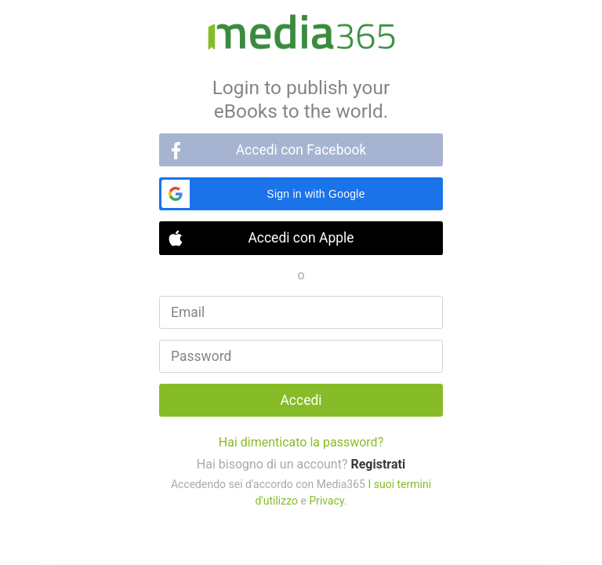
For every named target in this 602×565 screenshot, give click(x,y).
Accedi (300, 400)
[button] (301, 194)
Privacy (326, 500)
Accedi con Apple (301, 238)
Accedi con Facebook (301, 150)
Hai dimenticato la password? (301, 442)
